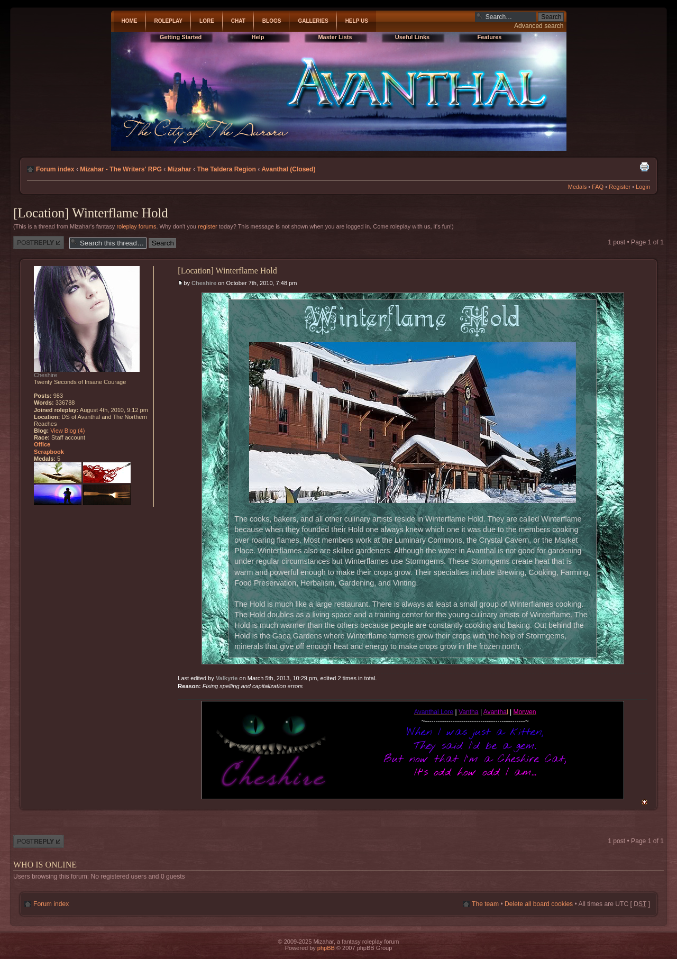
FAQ (597, 187)
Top (644, 802)
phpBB (326, 948)
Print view (644, 166)
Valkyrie (227, 678)
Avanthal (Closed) (288, 169)
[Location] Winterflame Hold (90, 213)
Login (643, 187)
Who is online (45, 864)
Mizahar (179, 169)
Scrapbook (49, 452)
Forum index (55, 169)
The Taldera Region (226, 169)
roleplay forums (136, 226)
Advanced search (538, 26)
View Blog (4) (67, 430)
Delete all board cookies (539, 904)
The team (485, 904)
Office (42, 444)
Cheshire (203, 283)
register (207, 226)
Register (619, 187)
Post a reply (38, 242)
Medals (577, 187)
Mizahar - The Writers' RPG (121, 169)
